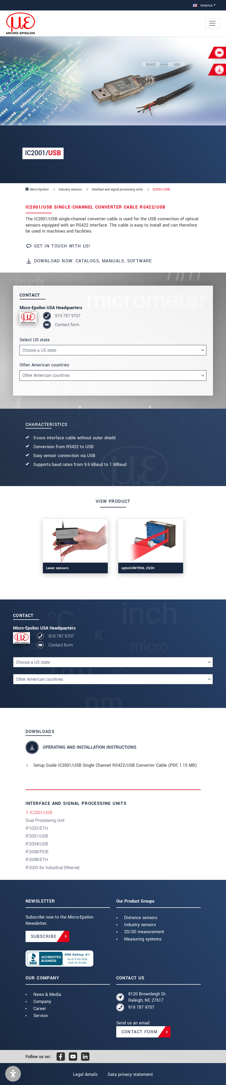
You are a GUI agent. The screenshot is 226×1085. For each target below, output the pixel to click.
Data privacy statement (130, 1074)
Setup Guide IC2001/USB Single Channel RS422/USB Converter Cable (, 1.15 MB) (115, 765)
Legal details (85, 1074)
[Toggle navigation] (212, 23)
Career (39, 1008)
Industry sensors (140, 924)
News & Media (47, 994)
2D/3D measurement (144, 931)
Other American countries (44, 365)
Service (40, 1015)
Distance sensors (140, 917)
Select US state (35, 340)
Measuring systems (142, 939)
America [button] (202, 5)
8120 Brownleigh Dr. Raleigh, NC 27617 (147, 997)
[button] (13, 1074)
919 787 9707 (68, 316)
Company (42, 1001)
